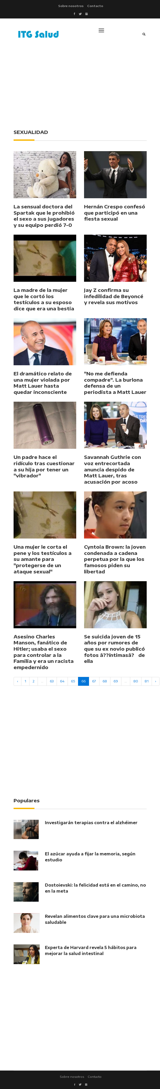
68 (105, 681)
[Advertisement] (87, 84)
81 (147, 681)
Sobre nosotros (71, 6)
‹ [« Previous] (17, 681)
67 (94, 681)
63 (52, 681)
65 (73, 681)
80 (135, 681)
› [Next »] (155, 681)
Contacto (95, 6)
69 (116, 681)
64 (62, 681)
